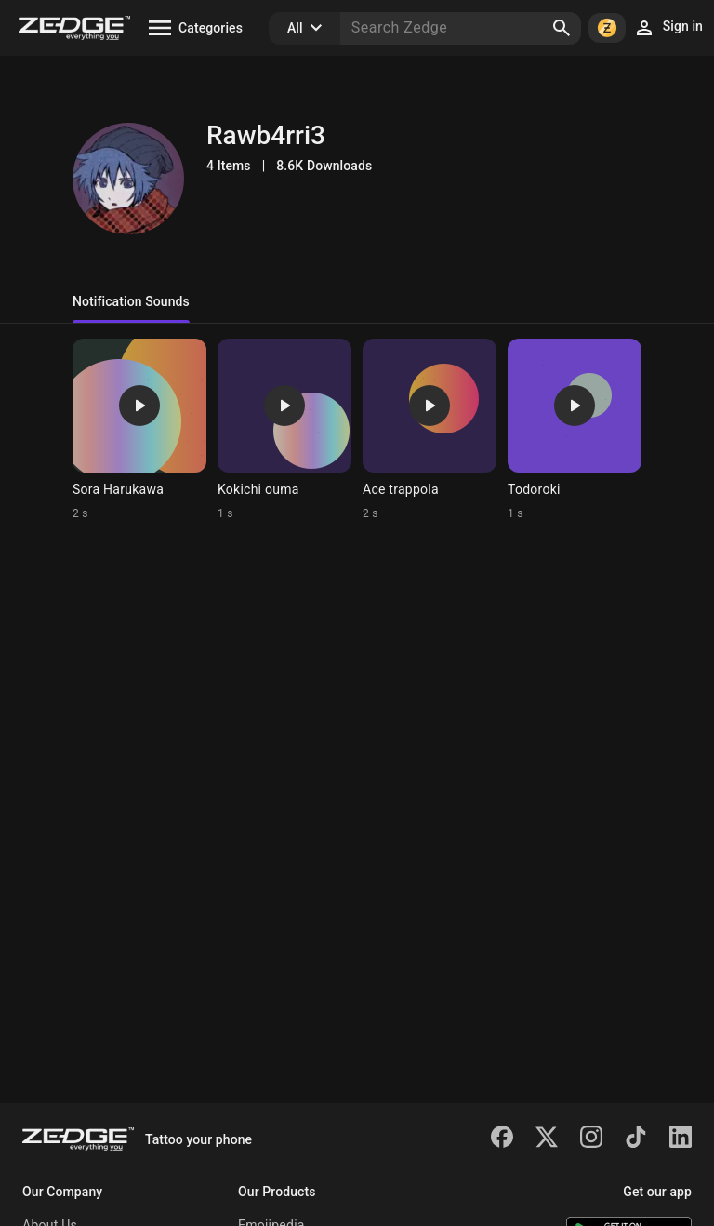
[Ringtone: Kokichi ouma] (284, 430)
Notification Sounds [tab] (131, 301)
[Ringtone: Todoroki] (574, 430)
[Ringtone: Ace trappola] (429, 430)
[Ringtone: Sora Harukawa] (139, 430)
